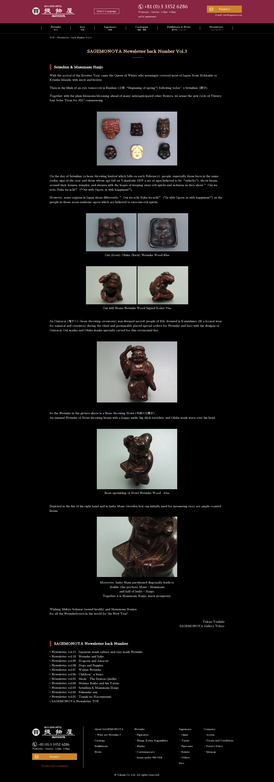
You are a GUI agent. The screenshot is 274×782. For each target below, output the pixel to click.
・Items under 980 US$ (148, 757)
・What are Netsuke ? (108, 735)
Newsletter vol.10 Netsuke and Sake (78, 656)
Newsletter (216, 28)
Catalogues (141, 28)
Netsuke (56, 28)
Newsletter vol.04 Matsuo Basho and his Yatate (85, 683)
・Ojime (183, 735)
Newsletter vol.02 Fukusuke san (74, 692)
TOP (52, 38)
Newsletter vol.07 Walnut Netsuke (76, 669)
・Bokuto (184, 752)
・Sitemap (210, 752)
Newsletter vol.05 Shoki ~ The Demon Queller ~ (85, 679)
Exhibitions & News (178, 28)
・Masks (139, 746)
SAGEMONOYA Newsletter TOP (75, 701)
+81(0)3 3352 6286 (166, 6)
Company (209, 729)
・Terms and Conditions (218, 740)
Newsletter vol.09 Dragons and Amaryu (80, 661)
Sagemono (110, 28)
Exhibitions (101, 746)
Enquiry (224, 9)
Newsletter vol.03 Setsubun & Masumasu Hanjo (85, 688)
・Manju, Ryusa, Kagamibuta (151, 740)
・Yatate (184, 740)
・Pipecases (186, 746)
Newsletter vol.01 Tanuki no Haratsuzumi (81, 696)
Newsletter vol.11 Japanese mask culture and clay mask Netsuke (97, 652)
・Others (184, 757)
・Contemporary (144, 752)
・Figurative (141, 735)
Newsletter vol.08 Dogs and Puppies (77, 665)
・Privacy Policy (213, 746)
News (98, 752)
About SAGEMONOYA (109, 729)
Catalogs (100, 740)
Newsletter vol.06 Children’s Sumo (77, 674)
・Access (209, 735)
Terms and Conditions (54, 766)
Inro (82, 28)
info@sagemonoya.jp (232, 15)
